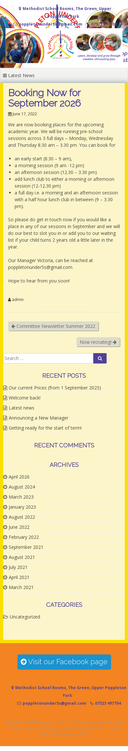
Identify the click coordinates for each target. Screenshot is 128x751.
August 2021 (22, 557)
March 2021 (21, 587)
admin (18, 299)
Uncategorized (25, 617)
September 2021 (26, 547)
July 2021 (18, 567)
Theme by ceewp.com (42, 728)
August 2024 (22, 487)
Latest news (21, 408)
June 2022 (19, 527)
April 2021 (19, 577)
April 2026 (19, 477)
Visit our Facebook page (64, 662)
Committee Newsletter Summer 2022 (53, 326)
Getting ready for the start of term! (45, 428)
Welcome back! (25, 398)
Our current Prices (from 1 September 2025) (55, 388)
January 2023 (22, 507)
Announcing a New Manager (38, 418)
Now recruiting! (98, 342)
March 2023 (21, 497)
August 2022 (22, 517)
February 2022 (24, 537)
